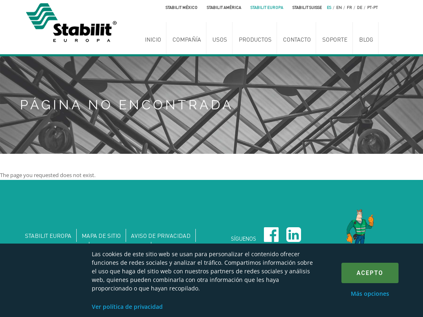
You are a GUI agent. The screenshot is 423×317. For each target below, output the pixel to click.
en (339, 7)
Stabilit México (181, 7)
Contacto (297, 39)
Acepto (370, 273)
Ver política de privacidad (127, 306)
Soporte (335, 39)
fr (349, 7)
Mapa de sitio (101, 235)
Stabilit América (224, 7)
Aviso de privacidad (160, 235)
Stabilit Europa (266, 7)
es (329, 7)
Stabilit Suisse (307, 7)
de (359, 7)
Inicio (153, 39)
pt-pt (372, 7)
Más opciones (370, 293)
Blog (366, 39)
